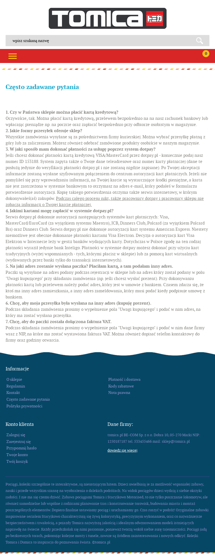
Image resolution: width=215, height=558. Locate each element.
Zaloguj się (15, 434)
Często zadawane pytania (28, 399)
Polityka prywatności (24, 405)
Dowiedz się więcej (122, 450)
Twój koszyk (17, 461)
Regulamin (15, 386)
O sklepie (14, 379)
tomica (108, 18)
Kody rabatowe (121, 386)
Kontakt (13, 392)
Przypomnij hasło (21, 447)
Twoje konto (17, 454)
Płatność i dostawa (124, 379)
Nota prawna (119, 392)
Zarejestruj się (18, 441)
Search (201, 40)
